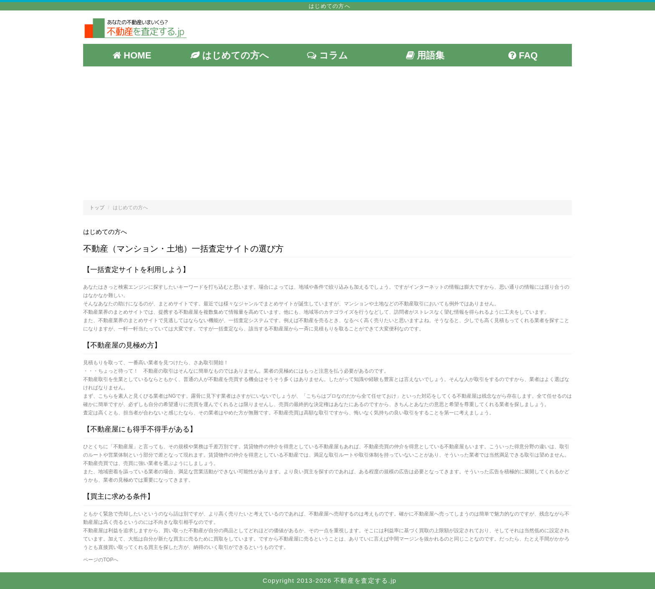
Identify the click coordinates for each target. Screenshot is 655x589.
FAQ (523, 55)
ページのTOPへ (100, 560)
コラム (327, 55)
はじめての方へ (229, 55)
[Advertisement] (327, 133)
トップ (96, 208)
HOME (132, 55)
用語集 (425, 55)
